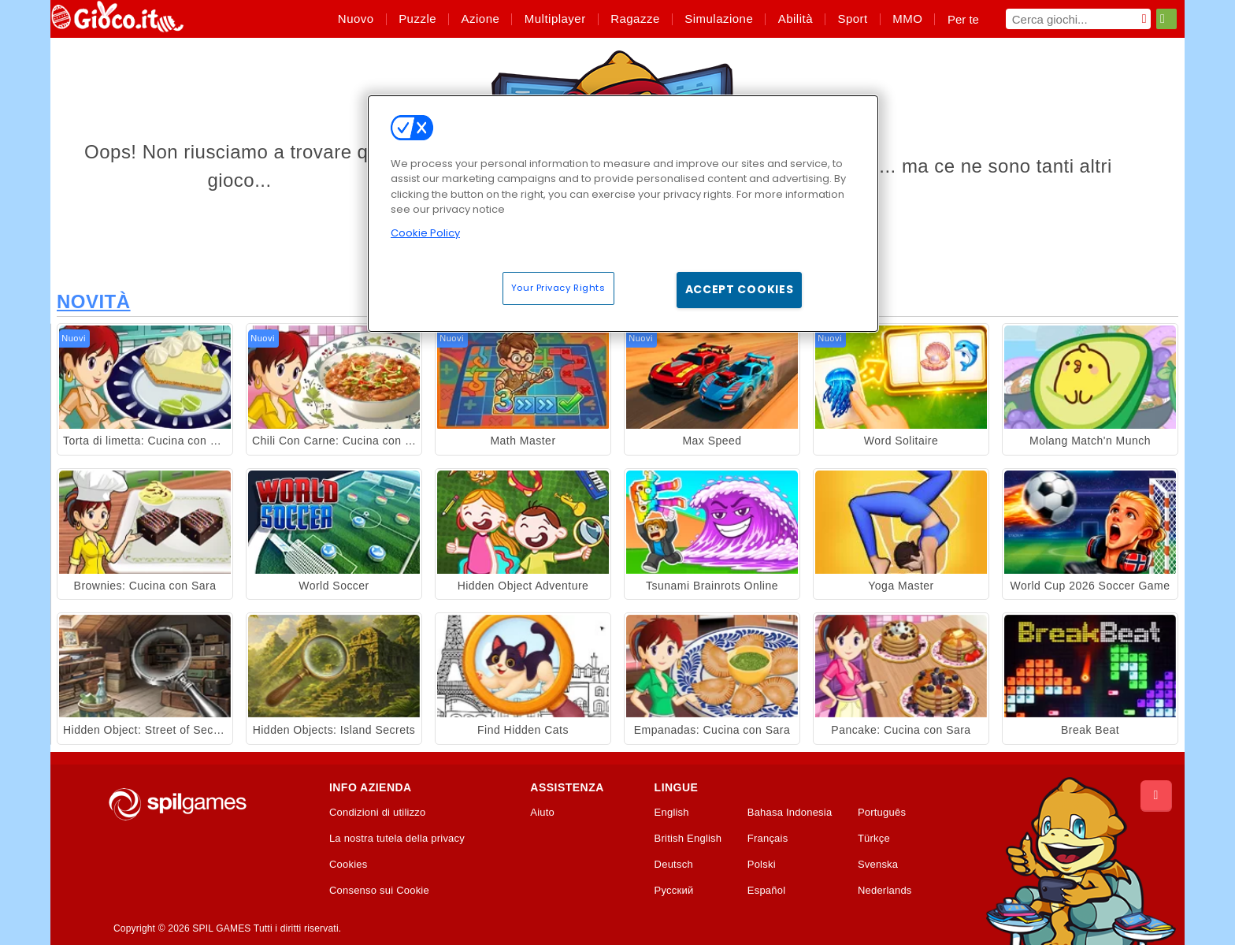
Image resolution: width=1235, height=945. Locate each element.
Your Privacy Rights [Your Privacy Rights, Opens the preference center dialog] (558, 287)
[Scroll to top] (1156, 796)
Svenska (878, 864)
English (672, 812)
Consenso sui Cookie (379, 890)
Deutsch (674, 864)
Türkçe (874, 838)
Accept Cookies (739, 289)
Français (767, 838)
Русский (674, 890)
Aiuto (542, 812)
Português (882, 812)
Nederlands (885, 890)
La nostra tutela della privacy (397, 838)
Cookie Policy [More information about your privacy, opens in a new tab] (425, 232)
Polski (761, 864)
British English (688, 838)
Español (766, 890)
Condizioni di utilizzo (377, 812)
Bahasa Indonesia (790, 812)
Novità (94, 301)
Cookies (348, 864)
